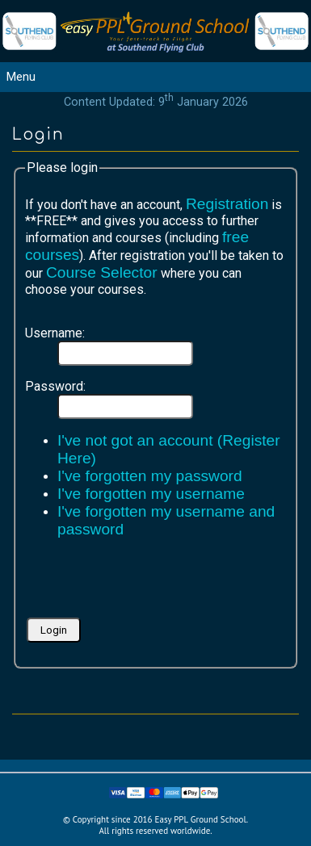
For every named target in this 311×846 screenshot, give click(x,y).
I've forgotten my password (149, 475)
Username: (55, 333)
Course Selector (102, 272)
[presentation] (148, 582)
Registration (227, 203)
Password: (55, 386)
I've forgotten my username (151, 493)
